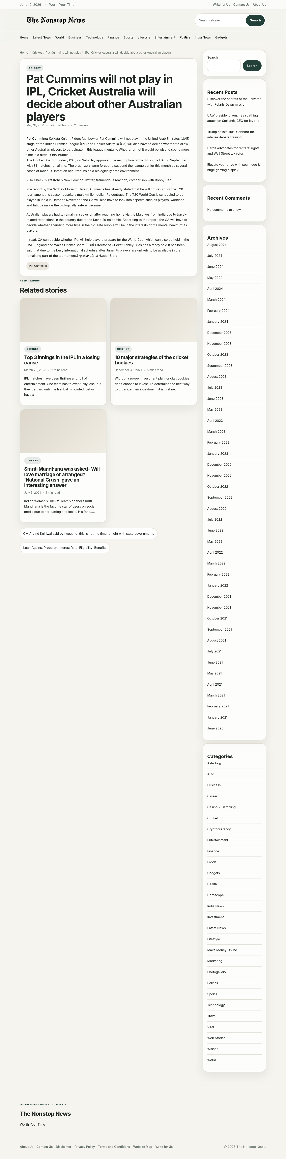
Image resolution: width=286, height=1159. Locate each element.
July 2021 (214, 651)
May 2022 (214, 541)
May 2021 (214, 673)
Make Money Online (222, 950)
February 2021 (218, 706)
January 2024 (217, 322)
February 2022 (218, 574)
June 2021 (215, 662)
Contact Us (241, 5)
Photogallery (216, 972)
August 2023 (216, 377)
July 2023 (214, 387)
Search (255, 20)
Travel (211, 1016)
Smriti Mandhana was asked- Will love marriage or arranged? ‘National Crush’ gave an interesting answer (62, 477)
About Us (259, 5)
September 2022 (219, 497)
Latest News (42, 37)
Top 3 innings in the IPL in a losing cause (62, 360)
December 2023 (219, 333)
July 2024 (214, 256)
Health (212, 884)
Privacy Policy (84, 1147)
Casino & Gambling (221, 807)
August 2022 (216, 509)
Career (212, 796)
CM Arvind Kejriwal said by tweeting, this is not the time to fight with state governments (88, 534)
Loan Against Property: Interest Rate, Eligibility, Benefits (64, 548)
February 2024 (218, 311)
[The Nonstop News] (99, 20)
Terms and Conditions (114, 1147)
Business (75, 37)
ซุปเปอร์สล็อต (88, 256)
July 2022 (214, 519)
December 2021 (219, 596)
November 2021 (219, 607)
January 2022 (217, 585)
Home (24, 37)
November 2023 (219, 344)
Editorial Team (59, 125)
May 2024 (214, 278)
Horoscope (215, 895)
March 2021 (216, 695)
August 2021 (216, 640)
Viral (210, 1027)
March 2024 (216, 300)
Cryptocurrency (219, 829)
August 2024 (217, 245)
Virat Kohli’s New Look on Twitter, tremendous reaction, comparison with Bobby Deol (108, 180)
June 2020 (215, 728)
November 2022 (219, 475)
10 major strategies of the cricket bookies (151, 360)
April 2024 (215, 289)
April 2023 (215, 421)
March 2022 (216, 563)
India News (203, 37)
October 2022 (217, 486)
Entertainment (165, 37)
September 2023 (219, 366)
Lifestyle (144, 37)
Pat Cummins (38, 265)
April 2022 (215, 552)
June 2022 (215, 530)
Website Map (142, 1147)
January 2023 (217, 454)
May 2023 (214, 409)
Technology (94, 37)
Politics (185, 37)
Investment (215, 917)
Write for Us (221, 5)
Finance (113, 37)
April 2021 (214, 684)
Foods (211, 862)
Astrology (214, 763)
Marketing (214, 961)
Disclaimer (63, 1147)
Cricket (37, 52)
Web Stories (216, 1038)
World (59, 37)
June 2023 (215, 399)
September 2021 (219, 629)
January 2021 (217, 717)
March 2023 (216, 432)
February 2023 (218, 442)
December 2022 (219, 464)
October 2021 (217, 618)
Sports (128, 37)
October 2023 (217, 354)
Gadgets (221, 37)
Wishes (212, 1049)
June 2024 (215, 267)
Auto (210, 774)
